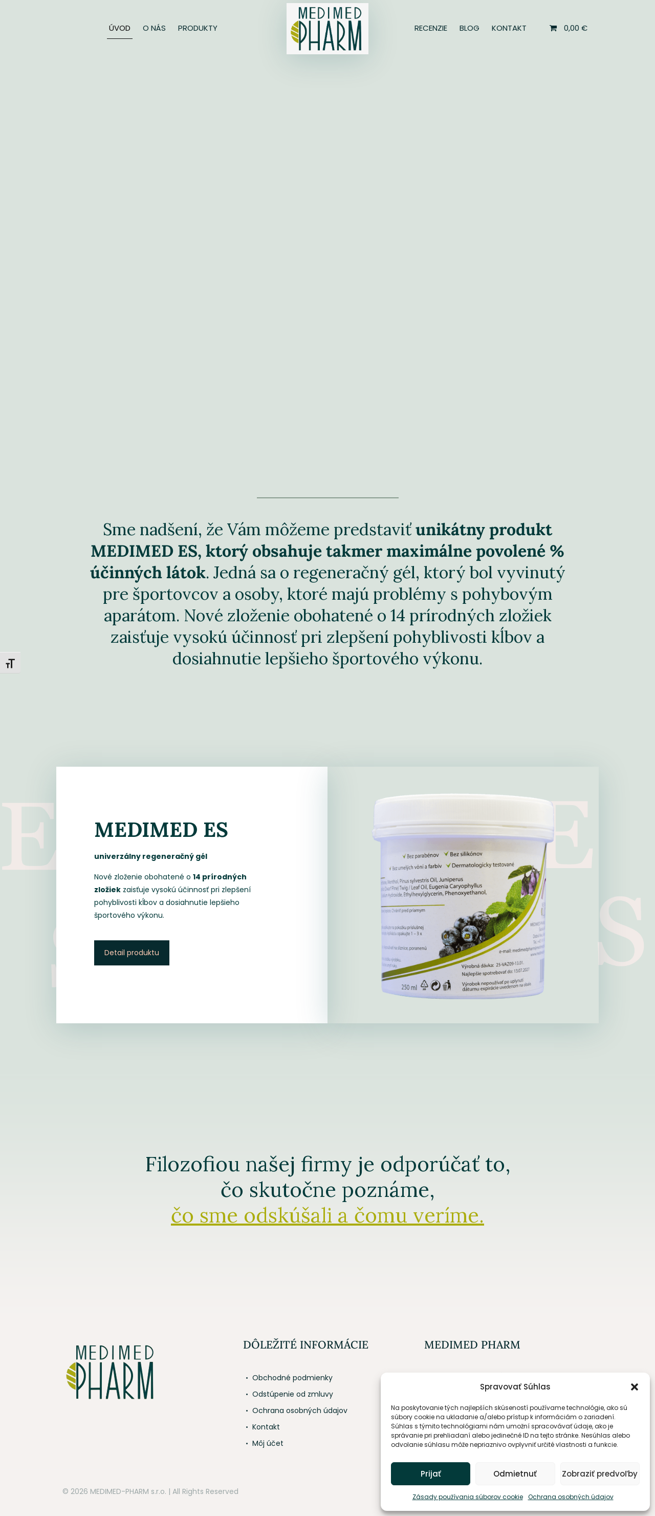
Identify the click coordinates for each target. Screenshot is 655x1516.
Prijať (431, 1473)
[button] (634, 1387)
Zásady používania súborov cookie (467, 1496)
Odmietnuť (515, 1473)
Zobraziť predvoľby (600, 1473)
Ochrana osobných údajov (571, 1496)
